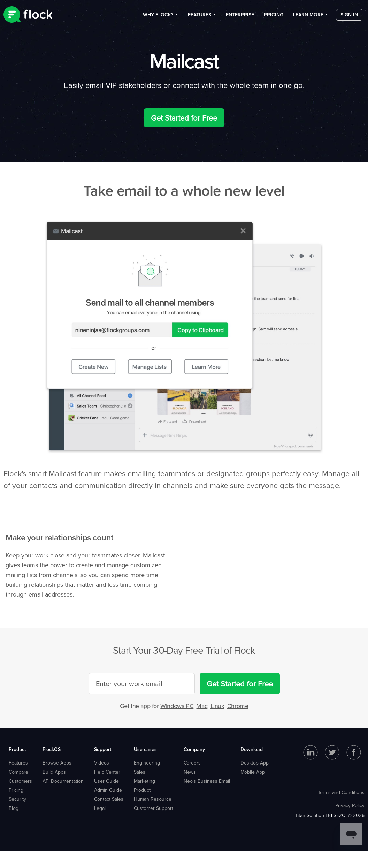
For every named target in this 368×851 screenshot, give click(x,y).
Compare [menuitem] (18, 771)
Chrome (237, 705)
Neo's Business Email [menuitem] (207, 780)
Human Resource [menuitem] (152, 799)
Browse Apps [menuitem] (57, 762)
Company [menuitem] (194, 749)
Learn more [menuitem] (308, 17)
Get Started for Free (184, 117)
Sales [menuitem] (139, 771)
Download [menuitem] (251, 749)
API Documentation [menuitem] (63, 780)
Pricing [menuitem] (273, 17)
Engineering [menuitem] (147, 762)
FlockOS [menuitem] (52, 749)
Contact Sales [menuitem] (108, 799)
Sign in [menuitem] (349, 17)
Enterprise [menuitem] (240, 17)
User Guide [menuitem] (106, 780)
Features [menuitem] (199, 17)
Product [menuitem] (17, 749)
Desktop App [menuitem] (254, 762)
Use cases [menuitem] (145, 749)
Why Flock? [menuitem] (158, 17)
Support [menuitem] (102, 749)
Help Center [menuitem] (107, 771)
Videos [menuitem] (101, 762)
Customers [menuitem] (20, 780)
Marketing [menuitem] (144, 780)
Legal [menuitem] (100, 808)
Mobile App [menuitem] (252, 771)
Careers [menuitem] (192, 762)
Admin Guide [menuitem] (108, 790)
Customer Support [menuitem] (153, 808)
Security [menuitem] (17, 799)
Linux (217, 705)
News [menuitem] (190, 771)
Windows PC (176, 705)
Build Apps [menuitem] (54, 771)
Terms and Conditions (341, 792)
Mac (201, 705)
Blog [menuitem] (13, 808)
